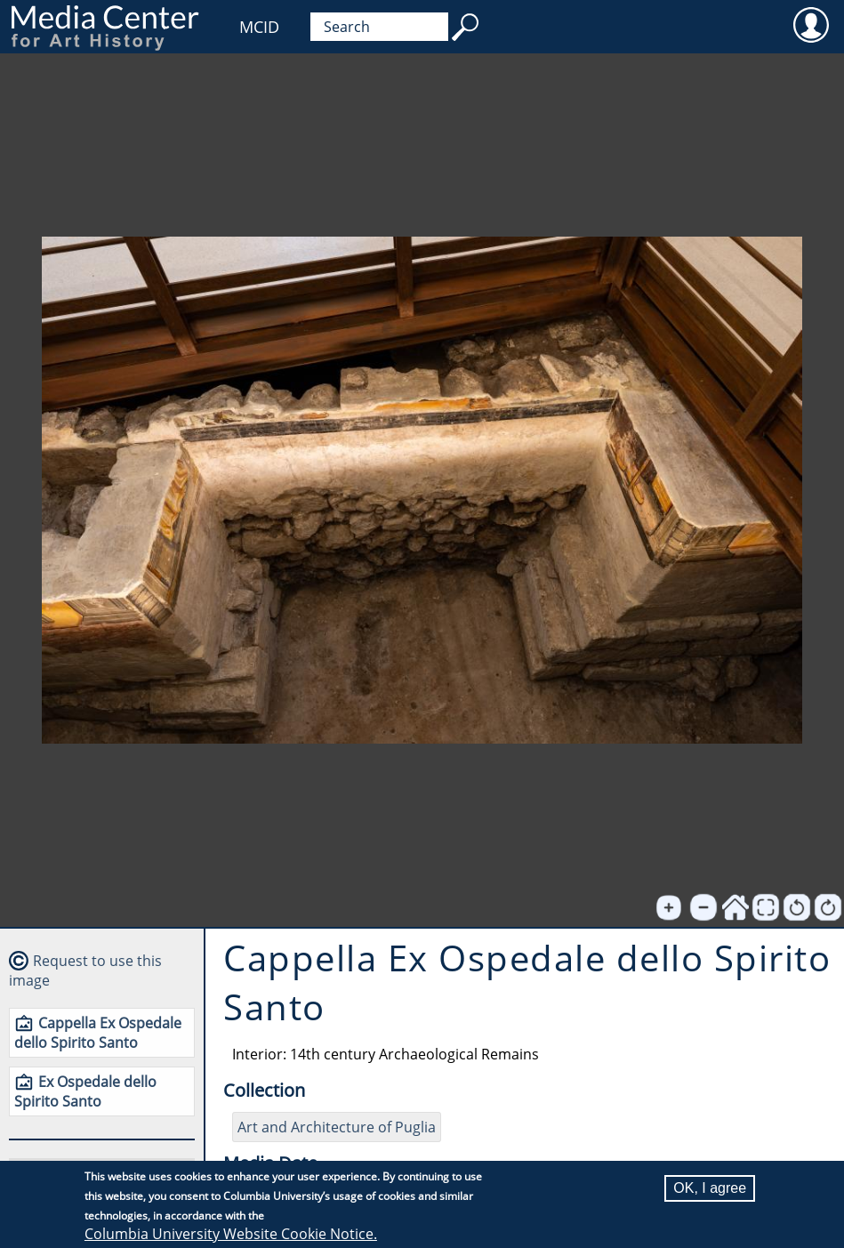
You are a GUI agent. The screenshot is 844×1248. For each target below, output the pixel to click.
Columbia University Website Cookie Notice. (230, 1234)
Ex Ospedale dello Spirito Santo (85, 1091)
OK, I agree (709, 1188)
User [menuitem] (810, 24)
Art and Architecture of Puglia (336, 1127)
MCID (259, 26)
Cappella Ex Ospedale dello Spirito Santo (97, 1032)
